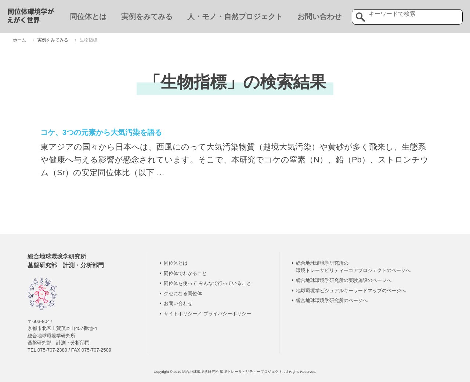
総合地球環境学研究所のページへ (332, 300)
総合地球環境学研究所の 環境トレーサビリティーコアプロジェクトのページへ (353, 266)
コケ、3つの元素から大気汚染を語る (101, 132)
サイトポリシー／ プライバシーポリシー (207, 313)
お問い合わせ (319, 16)
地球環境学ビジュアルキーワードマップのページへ (351, 290)
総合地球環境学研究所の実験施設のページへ (343, 280)
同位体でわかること (185, 273)
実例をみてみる (147, 16)
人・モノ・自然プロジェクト (235, 16)
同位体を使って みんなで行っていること (207, 283)
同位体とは (88, 16)
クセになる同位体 (183, 293)
